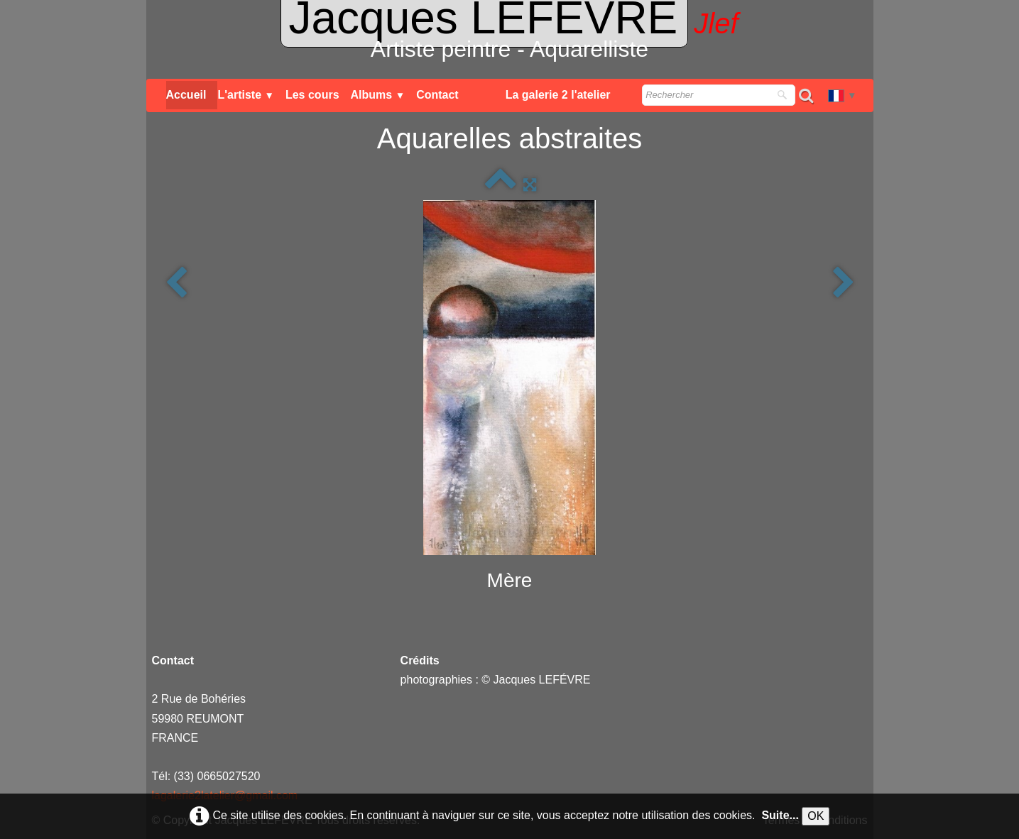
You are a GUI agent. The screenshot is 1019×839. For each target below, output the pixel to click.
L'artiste (245, 95)
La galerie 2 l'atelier (558, 95)
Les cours (312, 95)
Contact (437, 95)
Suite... (779, 815)
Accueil (186, 95)
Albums (378, 95)
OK (815, 816)
